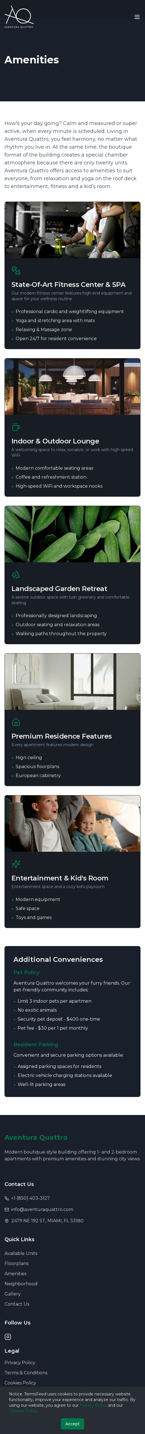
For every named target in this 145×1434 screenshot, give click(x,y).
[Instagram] (7, 1336)
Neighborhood (21, 1283)
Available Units (20, 1253)
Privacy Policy (19, 1362)
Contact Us (16, 1304)
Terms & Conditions (25, 1372)
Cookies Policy (20, 1383)
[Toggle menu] (137, 17)
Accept (72, 1423)
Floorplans (16, 1263)
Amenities (15, 1273)
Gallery (12, 1294)
